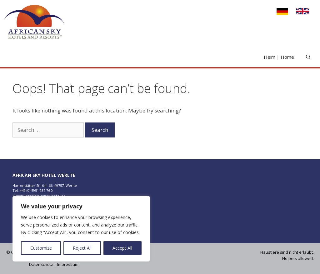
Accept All (122, 248)
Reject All (82, 248)
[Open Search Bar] (308, 57)
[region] (81, 229)
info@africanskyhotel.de (45, 195)
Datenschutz (41, 264)
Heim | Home (279, 57)
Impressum (67, 264)
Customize (41, 248)
